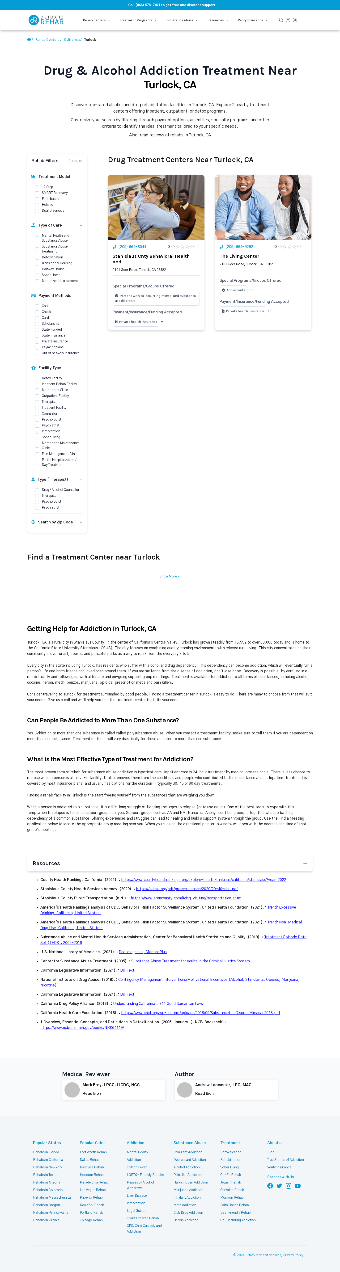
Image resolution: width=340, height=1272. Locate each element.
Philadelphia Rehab (94, 1182)
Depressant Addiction (190, 1160)
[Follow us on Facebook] (270, 1185)
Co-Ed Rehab (230, 1175)
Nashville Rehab (92, 1167)
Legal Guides (136, 1211)
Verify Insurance (279, 1167)
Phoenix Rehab (91, 1197)
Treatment (230, 1143)
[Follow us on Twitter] (279, 1185)
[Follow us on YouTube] (298, 1185)
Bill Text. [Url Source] (128, 970)
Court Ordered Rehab (143, 1218)
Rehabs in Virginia (46, 1220)
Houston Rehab (92, 1175)
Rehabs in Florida (46, 1152)
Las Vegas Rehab (93, 1190)
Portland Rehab (91, 1212)
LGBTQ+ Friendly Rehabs (145, 1175)
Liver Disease (137, 1195)
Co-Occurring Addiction (238, 1220)
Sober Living (229, 1167)
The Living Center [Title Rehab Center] (239, 256)
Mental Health (137, 1152)
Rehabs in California (48, 1160)
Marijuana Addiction (188, 1190)
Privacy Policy (293, 1255)
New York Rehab (92, 1205)
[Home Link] (30, 40)
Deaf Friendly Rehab (235, 1212)
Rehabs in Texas (45, 1175)
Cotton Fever (137, 1167)
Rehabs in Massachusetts (52, 1197)
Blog (270, 1152)
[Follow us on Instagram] (288, 1185)
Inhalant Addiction (187, 1197)
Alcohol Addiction (187, 1167)
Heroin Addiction (186, 1220)
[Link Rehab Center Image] (156, 207)
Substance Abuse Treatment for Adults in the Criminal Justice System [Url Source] (190, 961)
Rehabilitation (230, 1160)
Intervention (136, 1203)
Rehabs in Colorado (48, 1190)
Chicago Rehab (91, 1220)
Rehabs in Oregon (46, 1205)
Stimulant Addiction (188, 1152)
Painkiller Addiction (188, 1175)
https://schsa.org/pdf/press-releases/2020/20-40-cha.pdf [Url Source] (187, 889)
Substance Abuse (190, 1143)
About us (275, 1143)
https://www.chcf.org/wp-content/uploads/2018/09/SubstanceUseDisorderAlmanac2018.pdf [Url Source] (200, 1013)
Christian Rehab (232, 1190)
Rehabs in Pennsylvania (50, 1212)
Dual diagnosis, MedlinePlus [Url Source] (143, 952)
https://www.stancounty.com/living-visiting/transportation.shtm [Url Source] (186, 898)
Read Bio (92, 1093)
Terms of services (268, 1255)
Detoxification (231, 1152)
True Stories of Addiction (285, 1160)
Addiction (135, 1143)
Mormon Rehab (232, 1197)
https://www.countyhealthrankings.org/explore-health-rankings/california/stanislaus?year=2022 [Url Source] (203, 880)
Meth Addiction (185, 1205)
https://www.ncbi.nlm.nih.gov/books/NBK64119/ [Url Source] (82, 1028)
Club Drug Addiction (188, 1212)
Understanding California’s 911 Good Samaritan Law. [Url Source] (158, 1004)
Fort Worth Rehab (93, 1152)
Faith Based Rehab (234, 1205)
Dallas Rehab (90, 1160)
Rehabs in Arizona (46, 1182)
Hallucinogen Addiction (191, 1182)
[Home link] (48, 40)
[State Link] (72, 40)
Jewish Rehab (230, 1182)
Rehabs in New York (47, 1167)
